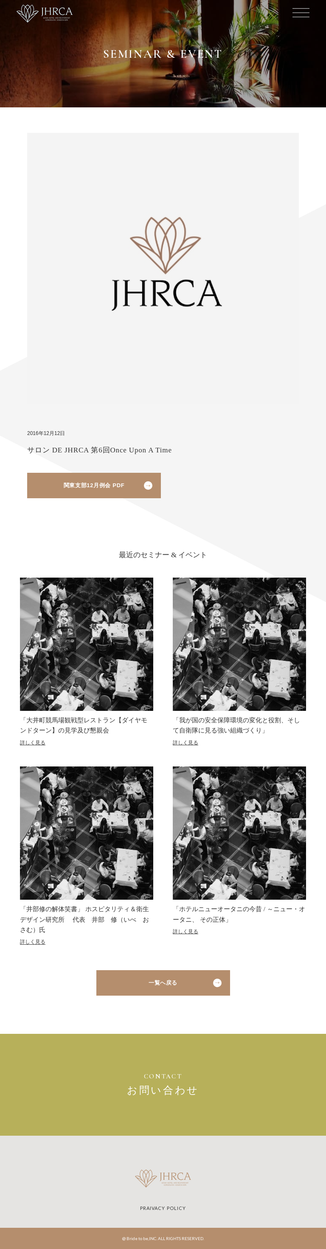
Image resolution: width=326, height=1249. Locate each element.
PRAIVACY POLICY (163, 1208)
